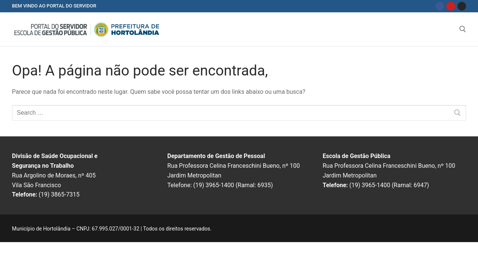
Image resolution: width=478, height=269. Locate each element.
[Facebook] (439, 6)
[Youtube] (450, 6)
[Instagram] (461, 6)
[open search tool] (462, 29)
